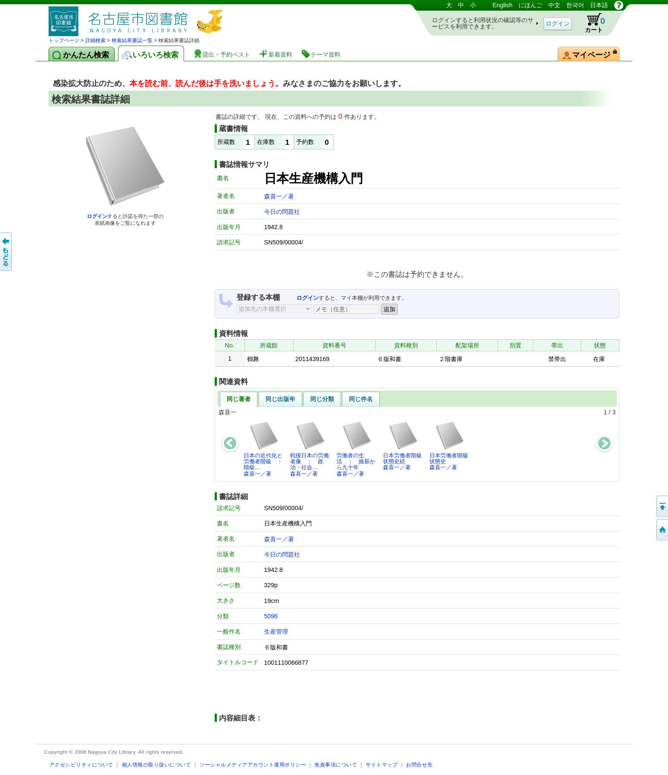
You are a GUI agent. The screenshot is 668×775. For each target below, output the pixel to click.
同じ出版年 (280, 399)
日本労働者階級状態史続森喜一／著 (402, 446)
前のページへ (6, 251)
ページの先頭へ (661, 506)
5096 (271, 616)
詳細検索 (95, 40)
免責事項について (335, 764)
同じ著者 (238, 399)
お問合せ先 (419, 764)
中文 (554, 5)
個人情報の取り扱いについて (156, 764)
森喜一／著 (279, 196)
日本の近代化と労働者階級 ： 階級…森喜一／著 (265, 449)
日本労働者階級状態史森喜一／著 (448, 446)
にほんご (530, 5)
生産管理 (276, 631)
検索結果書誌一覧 (132, 40)
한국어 (575, 5)
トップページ (64, 40)
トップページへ (661, 529)
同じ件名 (361, 399)
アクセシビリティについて (81, 764)
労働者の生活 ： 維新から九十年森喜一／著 (356, 449)
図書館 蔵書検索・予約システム (138, 18)
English (502, 5)
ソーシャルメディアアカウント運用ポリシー (252, 764)
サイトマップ (381, 764)
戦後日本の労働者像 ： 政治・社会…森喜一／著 (309, 449)
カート (591, 23)
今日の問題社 (282, 211)
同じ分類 (322, 399)
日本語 (599, 5)
